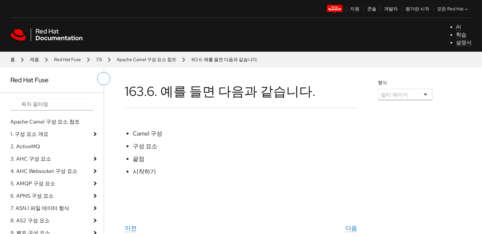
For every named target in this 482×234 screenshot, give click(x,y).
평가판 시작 (417, 9)
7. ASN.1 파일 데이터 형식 (39, 208)
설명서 (464, 42)
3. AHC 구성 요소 (30, 158)
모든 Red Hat (453, 9)
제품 (34, 59)
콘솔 (371, 9)
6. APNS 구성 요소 (32, 195)
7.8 (99, 59)
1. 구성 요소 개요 (29, 134)
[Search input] (51, 104)
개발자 (391, 9)
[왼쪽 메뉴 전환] (103, 78)
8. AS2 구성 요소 (30, 220)
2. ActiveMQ (25, 146)
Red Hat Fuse (67, 59)
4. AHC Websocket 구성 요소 (43, 171)
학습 (461, 34)
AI (458, 26)
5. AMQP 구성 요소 (32, 183)
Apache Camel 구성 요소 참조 (146, 59)
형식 (382, 82)
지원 (354, 9)
